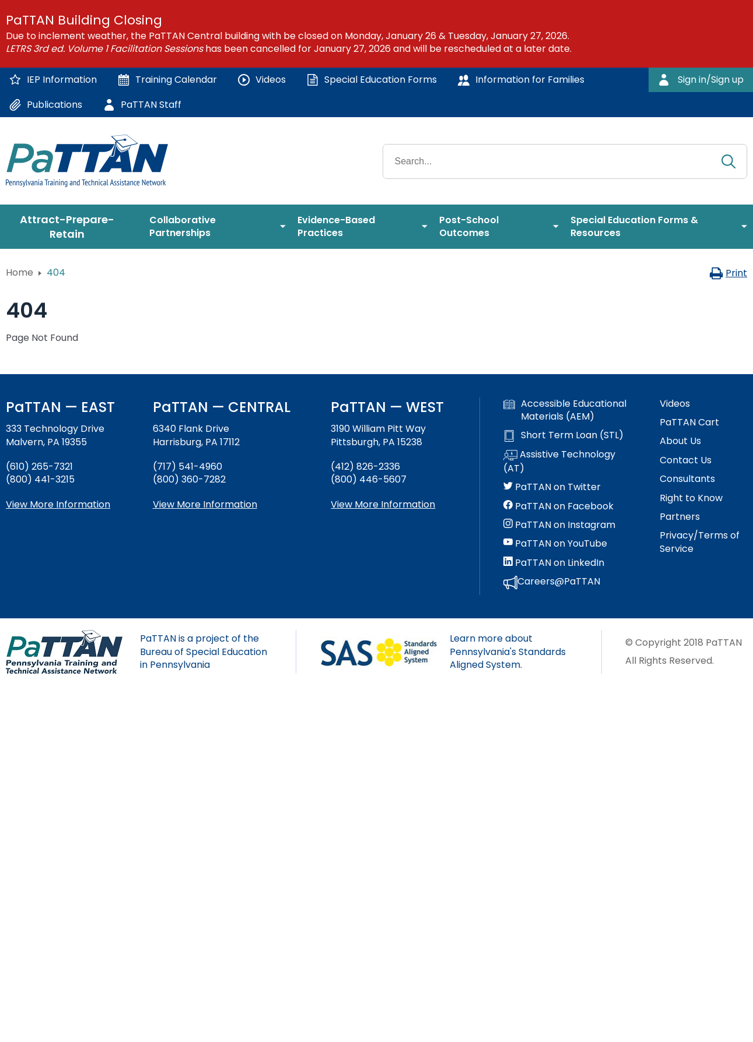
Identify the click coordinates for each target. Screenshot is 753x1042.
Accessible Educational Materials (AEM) (564, 410)
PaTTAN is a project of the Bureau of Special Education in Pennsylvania (203, 651)
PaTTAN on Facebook (558, 506)
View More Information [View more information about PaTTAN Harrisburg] (205, 504)
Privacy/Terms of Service (700, 542)
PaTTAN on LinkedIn (553, 563)
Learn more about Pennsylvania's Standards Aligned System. (508, 651)
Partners (680, 517)
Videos (675, 403)
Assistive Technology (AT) (559, 461)
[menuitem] (71, 227)
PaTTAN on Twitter (552, 487)
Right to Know (691, 498)
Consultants (687, 479)
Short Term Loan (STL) (563, 435)
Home (19, 272)
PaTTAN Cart (689, 422)
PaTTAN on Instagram (559, 525)
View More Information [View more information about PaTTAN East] (58, 504)
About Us (680, 441)
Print (728, 273)
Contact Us (686, 460)
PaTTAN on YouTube (555, 543)
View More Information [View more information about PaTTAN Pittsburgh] (383, 504)
